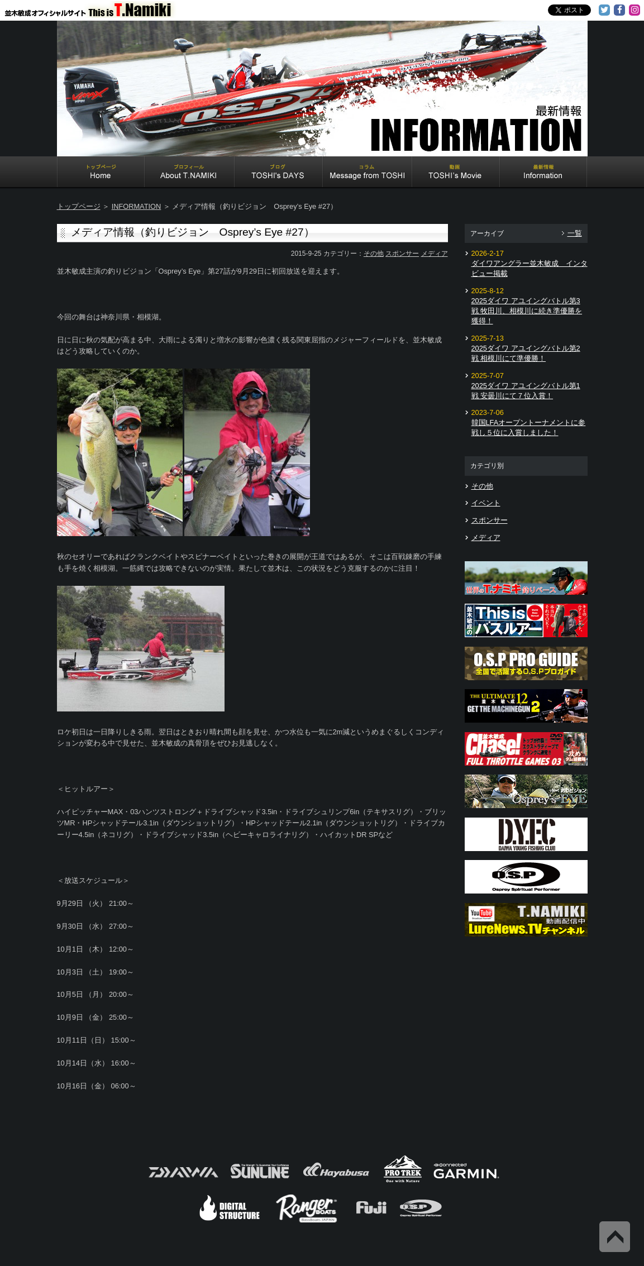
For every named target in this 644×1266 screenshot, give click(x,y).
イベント (485, 503)
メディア (434, 253)
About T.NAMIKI (190, 173)
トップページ (79, 206)
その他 (374, 253)
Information (543, 173)
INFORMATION (136, 206)
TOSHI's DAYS (279, 173)
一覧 (574, 233)
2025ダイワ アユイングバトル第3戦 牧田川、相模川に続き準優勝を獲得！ (527, 311)
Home (101, 173)
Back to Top (614, 1236)
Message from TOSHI (367, 173)
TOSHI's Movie (456, 173)
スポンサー (402, 253)
